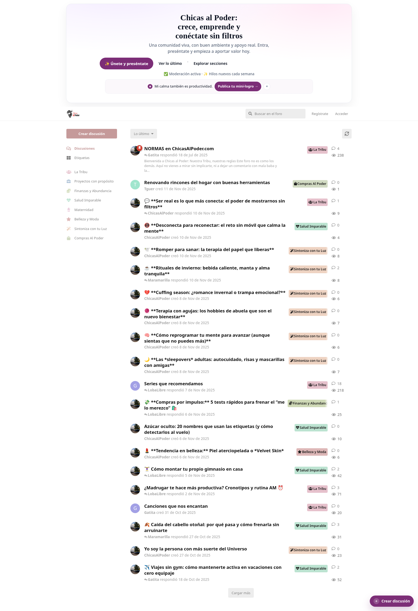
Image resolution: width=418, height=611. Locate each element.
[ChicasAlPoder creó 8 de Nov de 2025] (135, 270)
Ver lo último (170, 63)
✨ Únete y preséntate (126, 63)
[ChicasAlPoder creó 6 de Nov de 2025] (135, 404)
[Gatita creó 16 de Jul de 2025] (135, 386)
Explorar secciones (210, 63)
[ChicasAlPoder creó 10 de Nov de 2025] (135, 203)
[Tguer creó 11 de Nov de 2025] (135, 184)
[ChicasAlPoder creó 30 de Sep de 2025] (135, 471)
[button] (392, 601)
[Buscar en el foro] (276, 113)
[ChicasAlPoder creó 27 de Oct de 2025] (135, 551)
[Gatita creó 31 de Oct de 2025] (135, 508)
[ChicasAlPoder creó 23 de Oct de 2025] (135, 526)
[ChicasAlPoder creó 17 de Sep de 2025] (135, 490)
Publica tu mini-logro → (238, 86)
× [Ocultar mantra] (267, 86)
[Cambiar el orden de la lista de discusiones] (143, 133)
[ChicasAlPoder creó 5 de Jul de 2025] (135, 151)
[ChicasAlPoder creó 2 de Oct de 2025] (135, 569)
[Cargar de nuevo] (347, 133)
